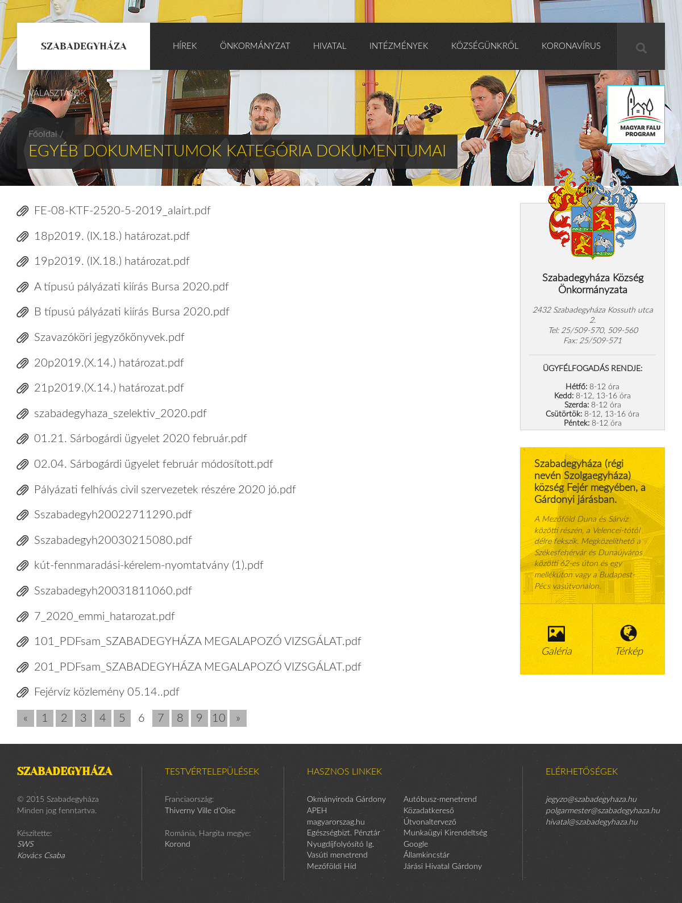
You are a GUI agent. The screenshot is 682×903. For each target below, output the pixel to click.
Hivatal (330, 46)
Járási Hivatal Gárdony (443, 867)
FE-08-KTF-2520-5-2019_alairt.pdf (114, 211)
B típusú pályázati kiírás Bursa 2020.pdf (123, 312)
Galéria (556, 641)
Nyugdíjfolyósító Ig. (340, 844)
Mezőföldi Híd (331, 867)
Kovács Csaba (41, 856)
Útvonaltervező (430, 822)
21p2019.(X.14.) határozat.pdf (100, 388)
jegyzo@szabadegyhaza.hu (591, 800)
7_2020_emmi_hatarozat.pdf (96, 617)
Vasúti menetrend (337, 855)
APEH (317, 811)
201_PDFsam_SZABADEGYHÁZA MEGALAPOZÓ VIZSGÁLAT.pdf (189, 667)
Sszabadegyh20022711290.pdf (104, 515)
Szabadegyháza (84, 46)
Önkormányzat (255, 46)
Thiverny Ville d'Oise (200, 811)
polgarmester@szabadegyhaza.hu (603, 811)
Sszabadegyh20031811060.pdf (104, 591)
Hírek (185, 46)
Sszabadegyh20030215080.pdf (104, 541)
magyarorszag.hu (336, 822)
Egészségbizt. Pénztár (343, 833)
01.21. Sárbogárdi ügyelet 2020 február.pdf (132, 439)
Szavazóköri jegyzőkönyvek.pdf (101, 338)
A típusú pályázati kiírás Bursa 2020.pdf (123, 287)
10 (219, 718)
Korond (177, 844)
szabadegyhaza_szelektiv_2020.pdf (112, 414)
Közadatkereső (429, 811)
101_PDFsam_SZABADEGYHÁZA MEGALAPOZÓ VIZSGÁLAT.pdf (189, 642)
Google (416, 844)
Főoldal (42, 134)
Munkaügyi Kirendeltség (445, 833)
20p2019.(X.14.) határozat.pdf (100, 363)
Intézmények (399, 46)
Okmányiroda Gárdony (346, 800)
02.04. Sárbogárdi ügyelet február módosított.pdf (145, 465)
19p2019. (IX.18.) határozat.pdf (103, 262)
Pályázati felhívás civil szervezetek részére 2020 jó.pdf (156, 490)
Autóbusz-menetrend (440, 800)
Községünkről (485, 46)
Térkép (629, 641)
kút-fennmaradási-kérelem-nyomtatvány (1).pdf (140, 566)
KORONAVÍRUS (571, 46)
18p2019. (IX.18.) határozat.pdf (103, 237)
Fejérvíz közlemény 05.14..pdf (98, 692)
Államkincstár (427, 855)
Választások (57, 93)
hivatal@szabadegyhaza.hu (592, 822)
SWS (25, 844)
